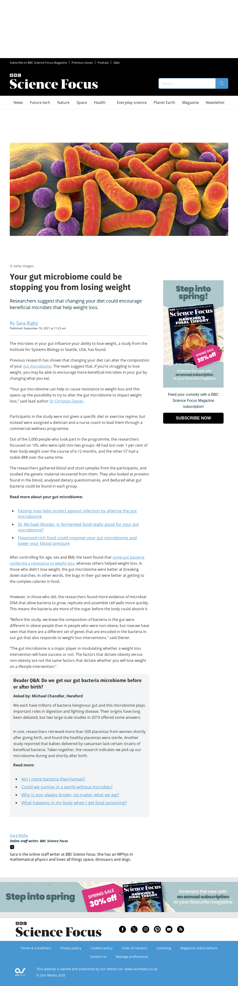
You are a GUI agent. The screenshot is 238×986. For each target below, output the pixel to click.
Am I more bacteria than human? (53, 779)
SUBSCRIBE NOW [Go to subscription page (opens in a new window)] (193, 418)
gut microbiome (37, 366)
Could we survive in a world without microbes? (67, 787)
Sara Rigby (19, 835)
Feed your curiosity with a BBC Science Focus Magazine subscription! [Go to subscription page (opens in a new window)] (193, 400)
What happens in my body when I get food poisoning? (74, 802)
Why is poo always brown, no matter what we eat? (70, 795)
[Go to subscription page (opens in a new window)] (193, 386)
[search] (221, 83)
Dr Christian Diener (66, 401)
